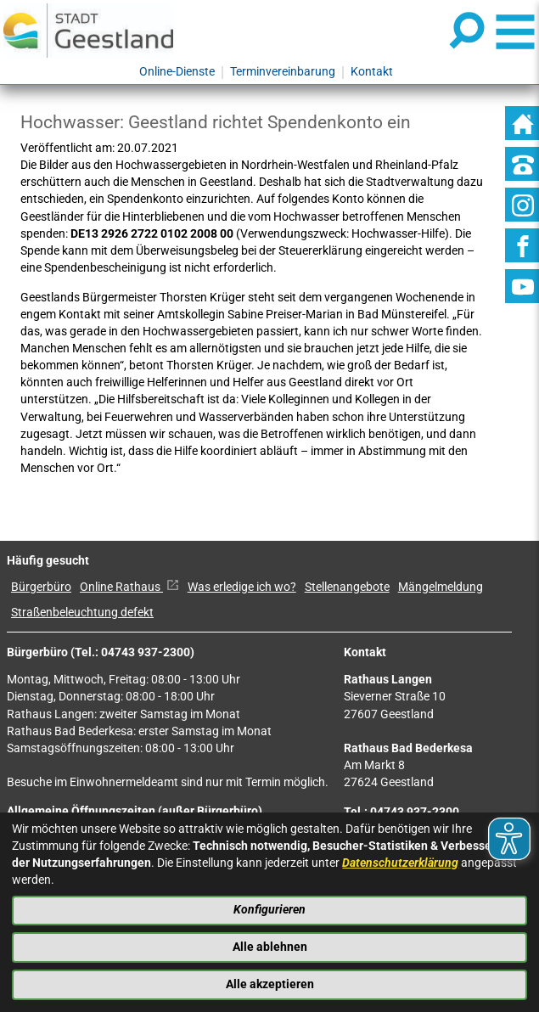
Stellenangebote (347, 587)
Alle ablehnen (270, 947)
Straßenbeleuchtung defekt (82, 612)
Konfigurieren (269, 909)
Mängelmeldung (440, 587)
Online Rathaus (129, 587)
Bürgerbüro (41, 587)
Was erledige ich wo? (242, 587)
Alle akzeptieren (270, 984)
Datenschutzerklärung (400, 863)
